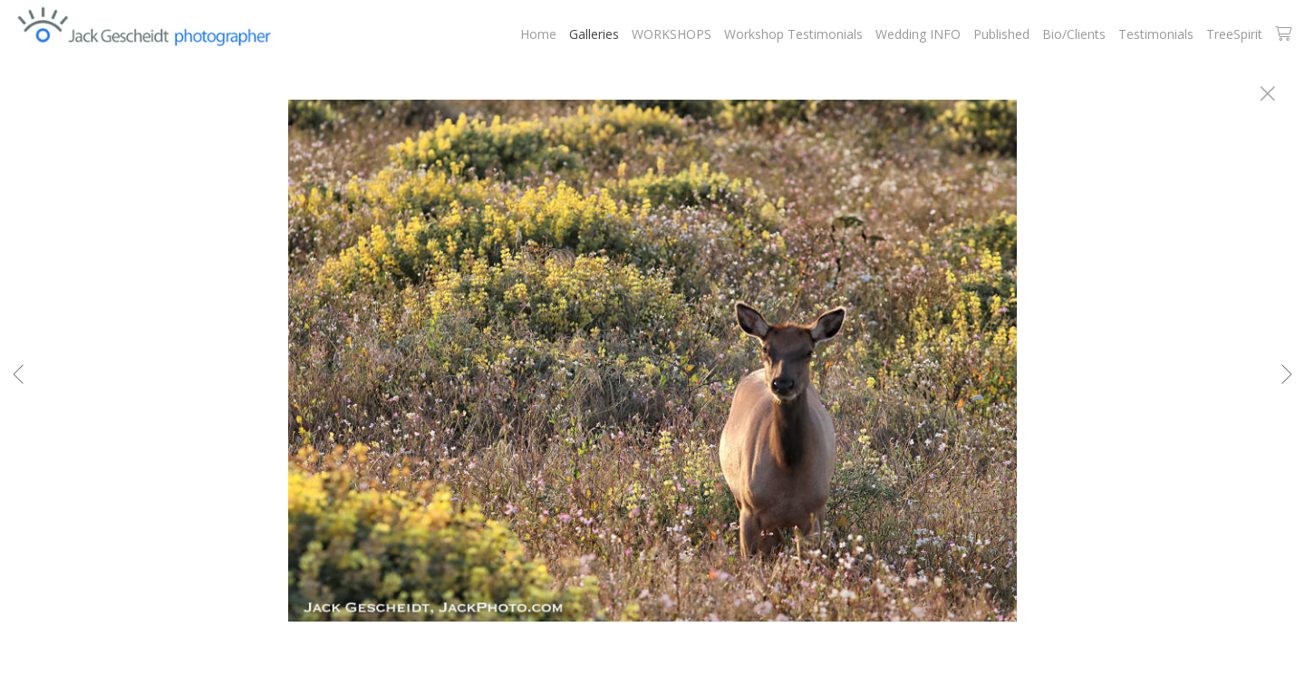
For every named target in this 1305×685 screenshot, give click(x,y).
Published (1001, 34)
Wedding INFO (918, 34)
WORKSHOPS (671, 34)
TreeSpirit (1234, 34)
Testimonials (1156, 34)
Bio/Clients (1074, 34)
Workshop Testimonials (793, 34)
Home (538, 34)
